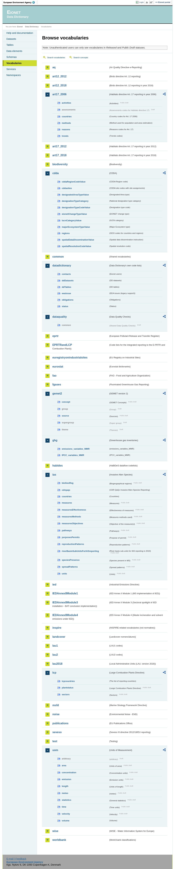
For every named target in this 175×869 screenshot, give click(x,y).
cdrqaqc (66, 490)
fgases (56, 384)
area (64, 765)
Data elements (14, 51)
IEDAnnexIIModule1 (65, 593)
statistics (66, 800)
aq (54, 67)
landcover (58, 636)
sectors (66, 694)
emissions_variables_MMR (76, 449)
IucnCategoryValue (71, 220)
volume (65, 820)
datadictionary (61, 265)
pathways (67, 530)
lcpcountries (68, 681)
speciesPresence (70, 560)
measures (67, 502)
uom (55, 750)
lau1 (55, 645)
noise (55, 714)
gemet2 (57, 393)
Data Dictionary (32, 27)
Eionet (20, 27)
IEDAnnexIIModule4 (65, 615)
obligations (67, 300)
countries (67, 116)
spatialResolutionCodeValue (76, 246)
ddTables (66, 287)
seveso (57, 732)
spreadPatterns (70, 567)
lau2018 (57, 663)
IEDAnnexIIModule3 (65, 602)
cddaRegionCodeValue (73, 181)
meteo (65, 793)
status (65, 306)
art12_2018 (59, 85)
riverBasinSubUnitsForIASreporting (80, 551)
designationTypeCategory (75, 201)
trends (65, 136)
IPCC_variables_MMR (73, 455)
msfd (55, 705)
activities (66, 103)
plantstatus (67, 687)
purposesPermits (71, 537)
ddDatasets (67, 280)
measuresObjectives (72, 523)
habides (57, 465)
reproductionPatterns (73, 544)
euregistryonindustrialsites (69, 357)
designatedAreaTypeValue (75, 194)
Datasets (11, 39)
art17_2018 (59, 155)
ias (54, 474)
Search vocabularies (56, 57)
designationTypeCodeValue (76, 207)
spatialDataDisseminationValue (78, 239)
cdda (55, 173)
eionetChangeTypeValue (74, 214)
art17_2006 (59, 94)
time (64, 807)
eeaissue (66, 293)
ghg (54, 440)
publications (60, 723)
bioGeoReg (67, 483)
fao (54, 375)
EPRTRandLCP (62, 344)
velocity (66, 814)
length (65, 786)
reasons (66, 129)
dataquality (59, 316)
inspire (56, 627)
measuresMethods (71, 516)
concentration (69, 772)
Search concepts (80, 57)
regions (66, 233)
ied (54, 584)
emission (66, 779)
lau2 (55, 654)
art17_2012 (59, 146)
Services (11, 69)
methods (66, 123)
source (65, 415)
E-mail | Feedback (16, 858)
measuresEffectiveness (74, 509)
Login (141, 2)
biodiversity (60, 164)
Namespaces (13, 75)
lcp (54, 672)
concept (66, 402)
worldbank (59, 839)
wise (55, 831)
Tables (10, 45)
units (64, 573)
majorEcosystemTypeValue (76, 227)
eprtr (55, 336)
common (58, 256)
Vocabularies (14, 63)
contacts (66, 274)
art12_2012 (59, 76)
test (54, 741)
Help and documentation (19, 33)
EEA (20, 2)
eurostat (57, 366)
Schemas (11, 57)
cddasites (67, 188)
